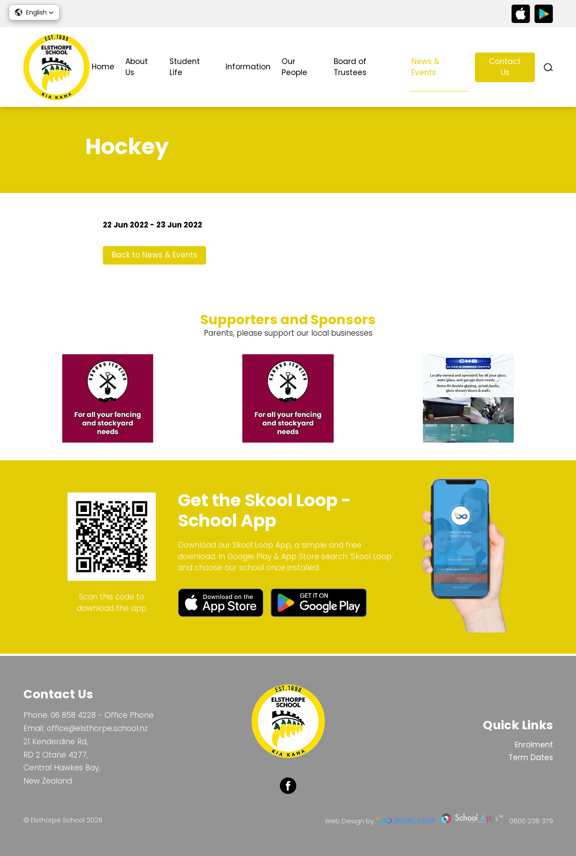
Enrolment (534, 744)
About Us (136, 67)
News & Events (425, 67)
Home (103, 66)
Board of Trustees (350, 67)
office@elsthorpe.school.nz (97, 728)
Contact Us (505, 67)
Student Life (184, 67)
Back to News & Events (154, 256)
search (548, 67)
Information (248, 66)
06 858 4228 (73, 715)
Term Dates (530, 758)
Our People (294, 67)
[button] (34, 12)
